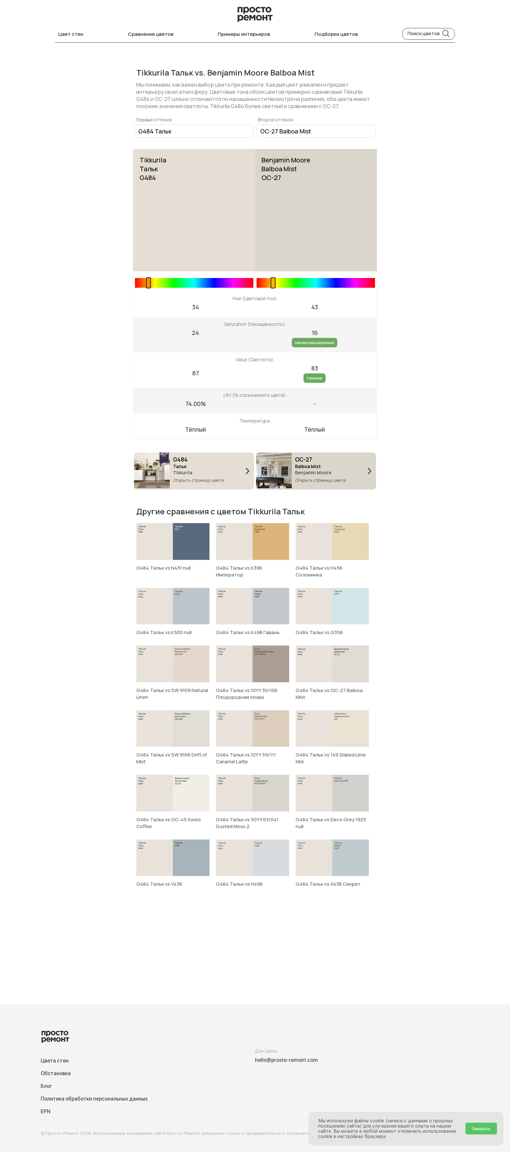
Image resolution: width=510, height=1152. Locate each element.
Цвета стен (55, 1061)
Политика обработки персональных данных (94, 1099)
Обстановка (56, 1073)
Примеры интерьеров (244, 34)
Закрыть (481, 1128)
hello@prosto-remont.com (286, 1060)
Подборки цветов (336, 34)
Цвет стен (70, 34)
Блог (46, 1086)
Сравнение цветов (150, 34)
